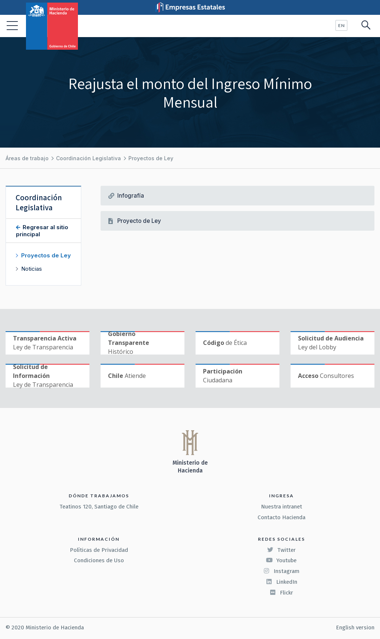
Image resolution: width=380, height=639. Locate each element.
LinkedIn (281, 582)
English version (355, 627)
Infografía (130, 195)
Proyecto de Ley (139, 220)
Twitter (281, 550)
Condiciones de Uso (99, 560)
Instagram (281, 571)
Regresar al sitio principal (42, 231)
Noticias (31, 268)
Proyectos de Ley (150, 158)
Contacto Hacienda (281, 517)
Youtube (281, 560)
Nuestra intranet (281, 506)
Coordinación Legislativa (88, 158)
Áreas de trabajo (27, 158)
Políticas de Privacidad (99, 550)
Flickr (281, 592)
